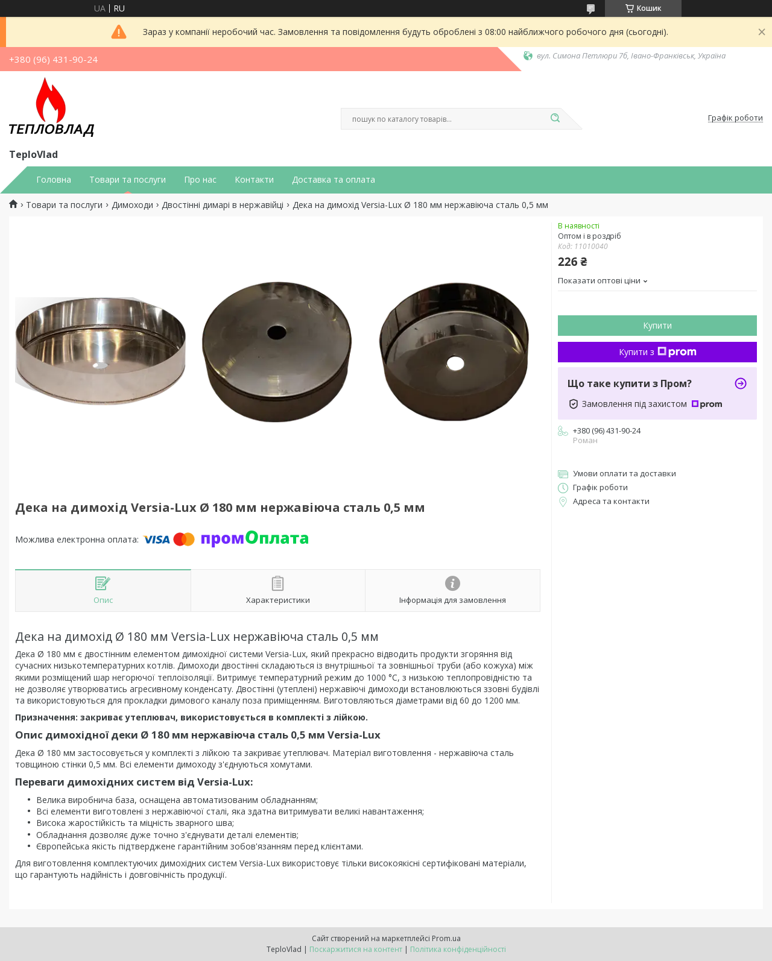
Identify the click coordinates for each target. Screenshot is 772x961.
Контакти (254, 179)
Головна (53, 179)
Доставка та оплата (333, 179)
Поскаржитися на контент (355, 949)
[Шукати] (555, 119)
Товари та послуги (127, 179)
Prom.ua (446, 938)
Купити (657, 325)
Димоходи (132, 205)
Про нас (200, 179)
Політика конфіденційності (458, 949)
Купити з (658, 352)
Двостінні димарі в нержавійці (222, 205)
